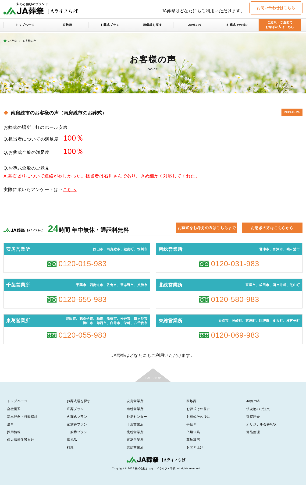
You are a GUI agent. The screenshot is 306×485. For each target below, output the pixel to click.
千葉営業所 (135, 424)
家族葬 (67, 26)
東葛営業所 (135, 440)
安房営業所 (135, 401)
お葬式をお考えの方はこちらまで (207, 228)
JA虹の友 (195, 26)
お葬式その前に (198, 409)
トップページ (25, 26)
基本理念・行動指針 (22, 416)
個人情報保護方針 (20, 440)
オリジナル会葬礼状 (261, 424)
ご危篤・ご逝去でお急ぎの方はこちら (279, 26)
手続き (191, 424)
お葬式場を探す (79, 401)
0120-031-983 (235, 263)
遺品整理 (253, 432)
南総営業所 (135, 409)
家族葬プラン (77, 424)
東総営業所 (135, 447)
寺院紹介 (253, 416)
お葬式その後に (237, 26)
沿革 (10, 424)
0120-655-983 (83, 299)
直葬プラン (75, 409)
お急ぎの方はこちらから (272, 228)
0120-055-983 (83, 335)
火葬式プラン (77, 416)
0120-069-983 (235, 335)
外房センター (137, 416)
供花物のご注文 (258, 409)
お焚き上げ (194, 447)
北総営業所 (135, 432)
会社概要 (14, 409)
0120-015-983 (83, 263)
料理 (70, 447)
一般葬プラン (77, 432)
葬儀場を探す (152, 26)
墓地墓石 (193, 440)
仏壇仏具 (193, 432)
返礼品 (72, 440)
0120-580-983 (235, 299)
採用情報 (14, 432)
